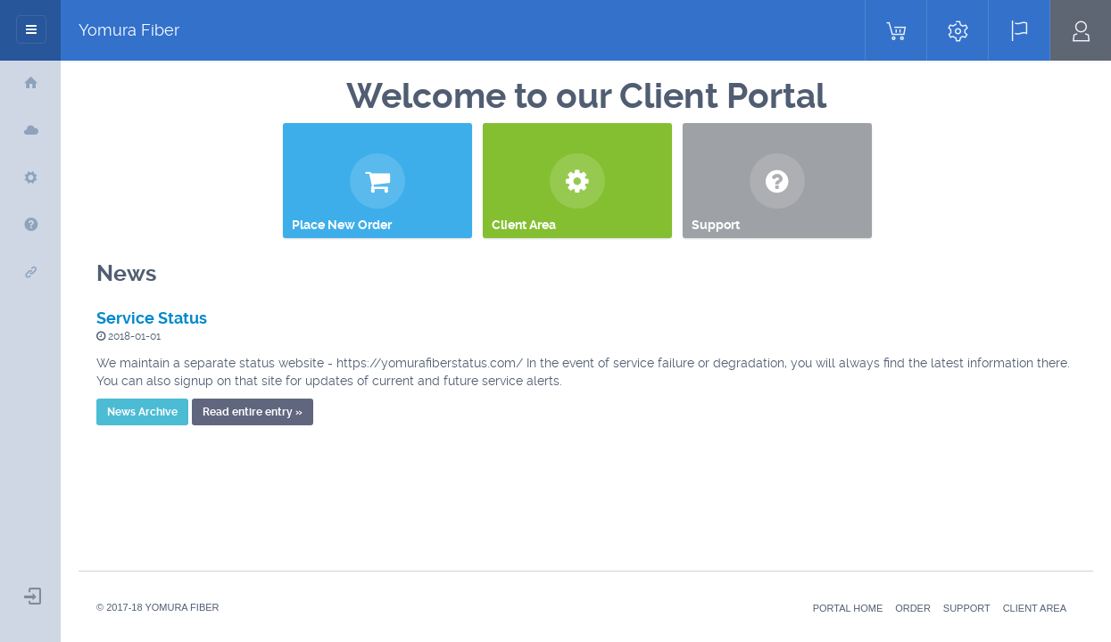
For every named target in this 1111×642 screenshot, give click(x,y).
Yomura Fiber (129, 30)
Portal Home (848, 608)
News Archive (142, 412)
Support (967, 608)
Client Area (1034, 608)
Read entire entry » (253, 412)
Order (913, 608)
